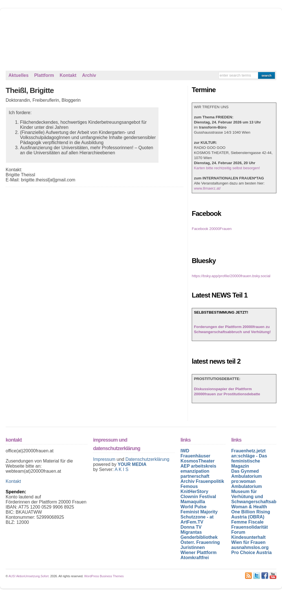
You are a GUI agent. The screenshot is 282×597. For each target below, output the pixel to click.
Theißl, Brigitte (30, 90)
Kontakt (68, 75)
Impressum (105, 459)
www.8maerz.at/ (207, 188)
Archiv (89, 75)
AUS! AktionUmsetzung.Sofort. (28, 576)
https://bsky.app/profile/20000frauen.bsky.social (231, 276)
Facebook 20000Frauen (212, 229)
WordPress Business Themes (104, 576)
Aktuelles (18, 75)
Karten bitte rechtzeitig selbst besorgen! (227, 168)
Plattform (44, 75)
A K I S (121, 469)
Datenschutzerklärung (147, 459)
